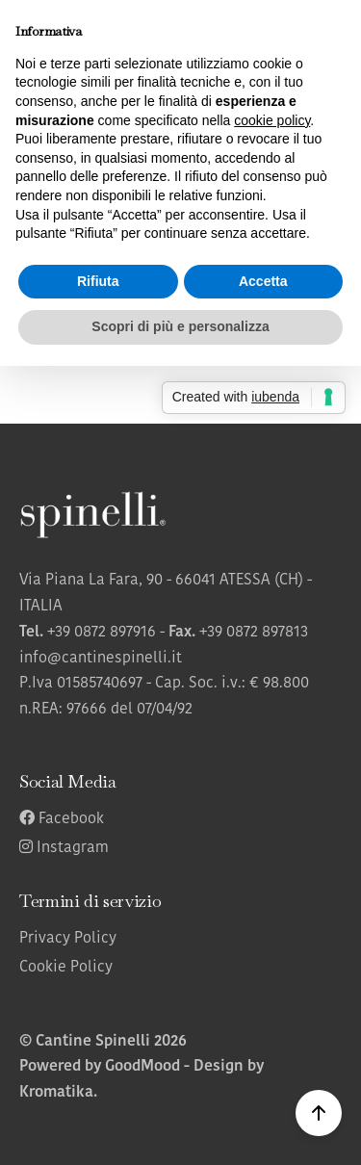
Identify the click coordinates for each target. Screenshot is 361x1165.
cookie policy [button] (272, 120)
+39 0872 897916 (101, 632)
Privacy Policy (67, 938)
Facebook (61, 819)
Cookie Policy (66, 967)
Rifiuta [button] (98, 281)
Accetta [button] (263, 281)
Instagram (64, 848)
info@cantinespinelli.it (100, 658)
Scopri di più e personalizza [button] (180, 326)
